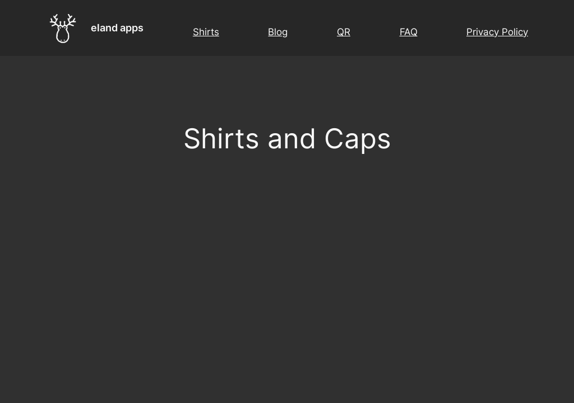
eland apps (117, 28)
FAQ (409, 32)
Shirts (206, 32)
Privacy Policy (497, 32)
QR (343, 32)
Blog (278, 32)
